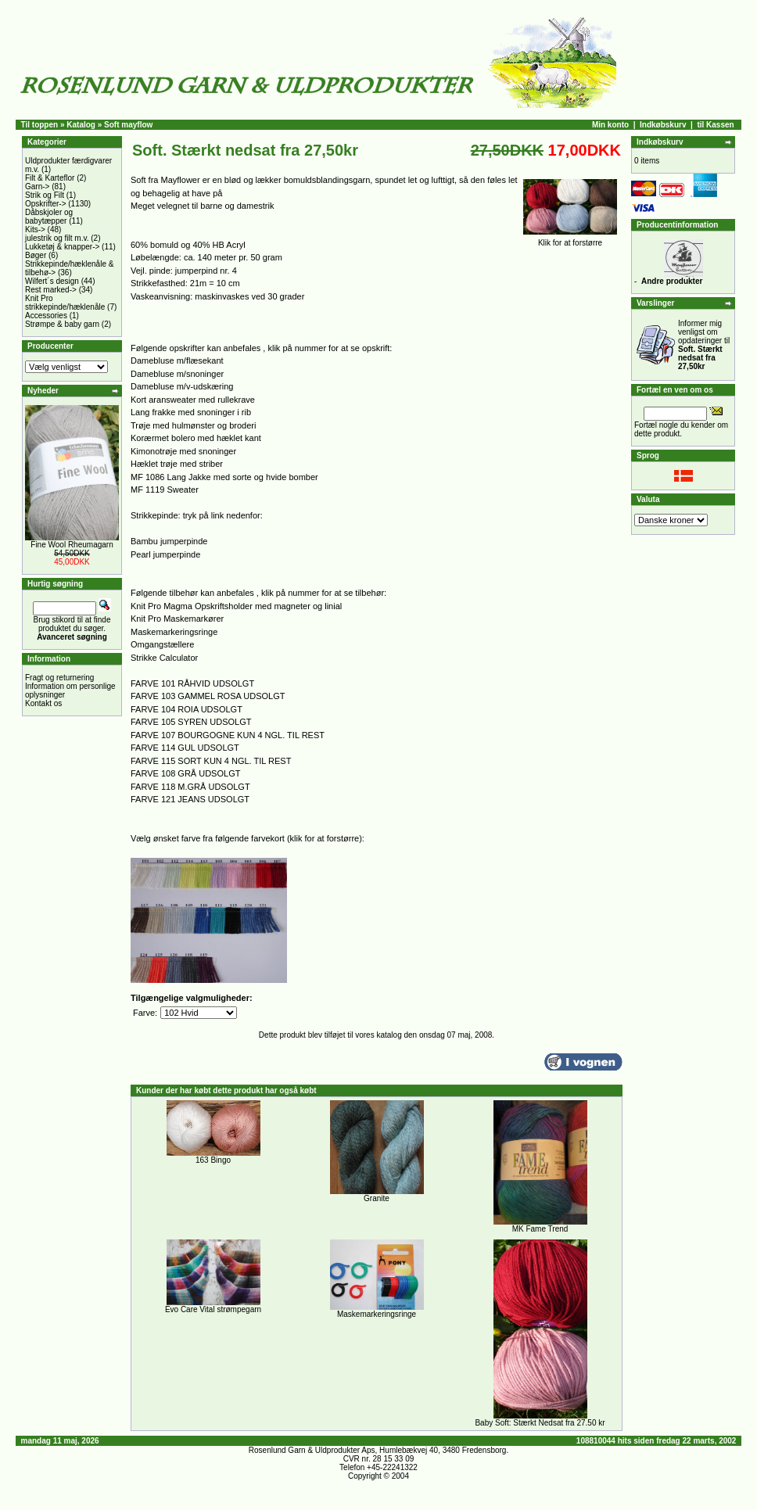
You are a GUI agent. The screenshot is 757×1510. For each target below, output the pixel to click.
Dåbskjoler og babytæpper (49, 216)
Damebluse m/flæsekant (177, 360)
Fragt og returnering (59, 677)
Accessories (46, 315)
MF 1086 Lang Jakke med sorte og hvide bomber (224, 477)
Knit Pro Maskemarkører (177, 618)
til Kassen (715, 124)
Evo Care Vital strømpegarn (213, 1309)
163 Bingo (213, 1160)
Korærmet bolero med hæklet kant (196, 438)
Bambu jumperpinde (169, 541)
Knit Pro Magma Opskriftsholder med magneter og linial (236, 606)
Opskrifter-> (45, 203)
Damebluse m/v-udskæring (182, 386)
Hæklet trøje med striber (177, 463)
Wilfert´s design (52, 281)
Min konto (610, 124)
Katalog (80, 124)
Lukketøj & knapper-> (62, 246)
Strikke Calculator (164, 657)
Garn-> (37, 186)
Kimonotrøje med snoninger (183, 451)
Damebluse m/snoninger (177, 373)
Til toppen (40, 124)
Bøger (35, 255)
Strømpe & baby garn (62, 324)
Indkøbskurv (663, 124)
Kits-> (35, 229)
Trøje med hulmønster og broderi (193, 425)
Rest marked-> (51, 289)
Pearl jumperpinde (165, 554)
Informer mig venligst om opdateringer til (704, 345)
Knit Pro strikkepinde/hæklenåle (65, 302)
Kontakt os (43, 703)
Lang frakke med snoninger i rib (191, 412)
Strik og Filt (44, 195)
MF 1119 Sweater (165, 489)
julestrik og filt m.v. (57, 238)
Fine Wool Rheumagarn (71, 544)
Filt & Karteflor (49, 178)
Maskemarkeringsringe (174, 632)
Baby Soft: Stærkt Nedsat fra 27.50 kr (540, 1423)
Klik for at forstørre (570, 239)
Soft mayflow (128, 124)
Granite (376, 1198)
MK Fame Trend (540, 1229)
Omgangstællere (162, 644)
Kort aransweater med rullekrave (193, 399)
